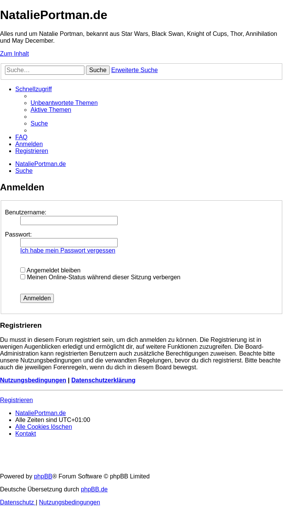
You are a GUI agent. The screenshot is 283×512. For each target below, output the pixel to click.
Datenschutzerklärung (103, 380)
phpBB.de (94, 489)
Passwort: (18, 234)
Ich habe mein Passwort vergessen (67, 250)
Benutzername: (26, 212)
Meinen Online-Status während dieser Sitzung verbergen (100, 277)
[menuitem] (64, 103)
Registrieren (16, 400)
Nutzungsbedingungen (33, 380)
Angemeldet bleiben (50, 270)
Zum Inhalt (14, 53)
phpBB (43, 476)
